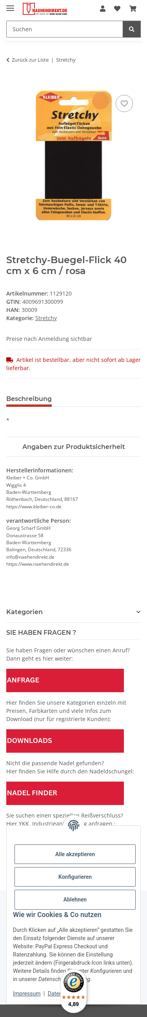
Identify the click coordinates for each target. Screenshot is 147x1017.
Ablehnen (75, 899)
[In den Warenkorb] (12, 84)
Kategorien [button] (24, 612)
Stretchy (46, 318)
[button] (103, 8)
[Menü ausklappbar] (10, 5)
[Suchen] (64, 29)
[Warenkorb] (133, 8)
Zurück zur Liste (30, 59)
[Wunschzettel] (117, 8)
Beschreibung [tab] (29, 399)
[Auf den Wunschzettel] (124, 103)
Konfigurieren (75, 877)
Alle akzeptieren (75, 854)
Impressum (26, 993)
